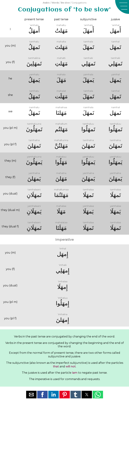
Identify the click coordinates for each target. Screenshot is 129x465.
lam (74, 372)
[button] (122, 7)
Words (55, 2)
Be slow (65, 2)
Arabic (46, 2)
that (56, 366)
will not (71, 366)
